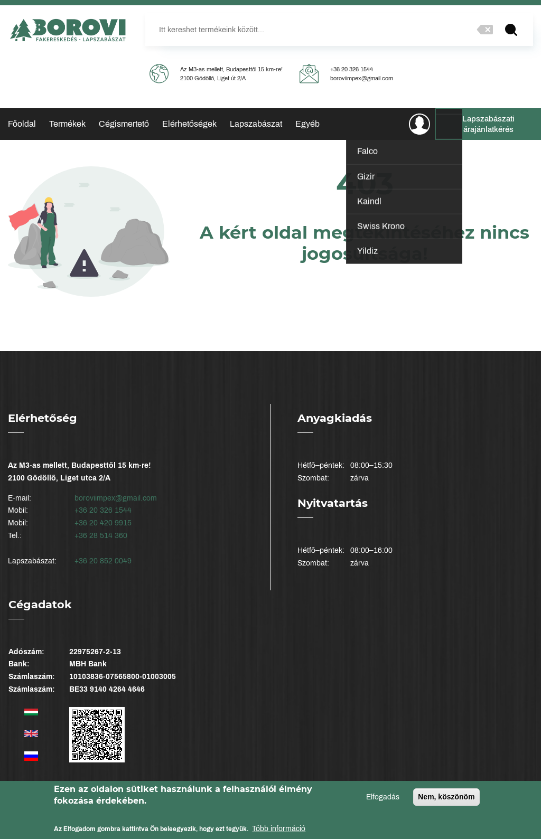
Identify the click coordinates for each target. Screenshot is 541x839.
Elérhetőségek (189, 123)
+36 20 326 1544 (351, 69)
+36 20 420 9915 (103, 523)
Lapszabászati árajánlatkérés (488, 124)
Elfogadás (382, 802)
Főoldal (22, 123)
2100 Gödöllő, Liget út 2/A (213, 78)
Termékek (67, 123)
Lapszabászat (256, 123)
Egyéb (307, 123)
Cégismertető (124, 123)
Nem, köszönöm (446, 801)
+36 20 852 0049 (103, 561)
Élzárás (254, 126)
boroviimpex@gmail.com (361, 78)
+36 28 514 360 (100, 536)
